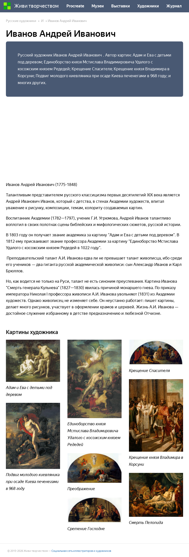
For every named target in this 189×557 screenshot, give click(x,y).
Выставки (120, 6)
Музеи (98, 6)
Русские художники (21, 21)
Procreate (75, 6)
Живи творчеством (31, 5)
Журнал (174, 6)
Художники (148, 6)
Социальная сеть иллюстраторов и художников (81, 551)
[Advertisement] (94, 137)
